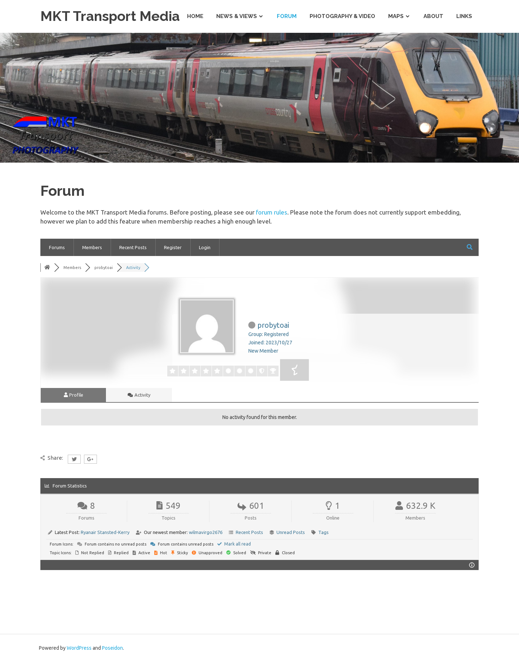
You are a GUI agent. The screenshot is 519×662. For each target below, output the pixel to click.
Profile (73, 394)
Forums (57, 247)
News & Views (236, 16)
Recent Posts (133, 247)
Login (204, 247)
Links (464, 16)
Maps (396, 16)
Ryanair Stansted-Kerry (105, 532)
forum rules (271, 212)
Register (173, 247)
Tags (323, 532)
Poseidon (112, 648)
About (433, 16)
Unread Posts (290, 532)
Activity (139, 394)
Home (195, 16)
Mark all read (234, 544)
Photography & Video (342, 16)
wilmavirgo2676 (205, 532)
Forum (287, 16)
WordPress (79, 648)
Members (92, 247)
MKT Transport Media (110, 16)
